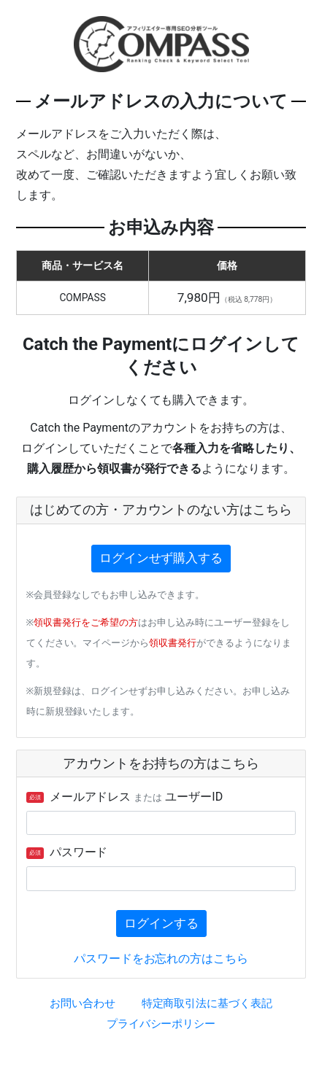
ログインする (161, 923)
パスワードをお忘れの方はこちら (161, 958)
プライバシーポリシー (161, 1023)
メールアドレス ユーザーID (124, 797)
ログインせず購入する (161, 558)
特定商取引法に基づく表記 (207, 1003)
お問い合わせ (82, 1003)
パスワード (67, 852)
